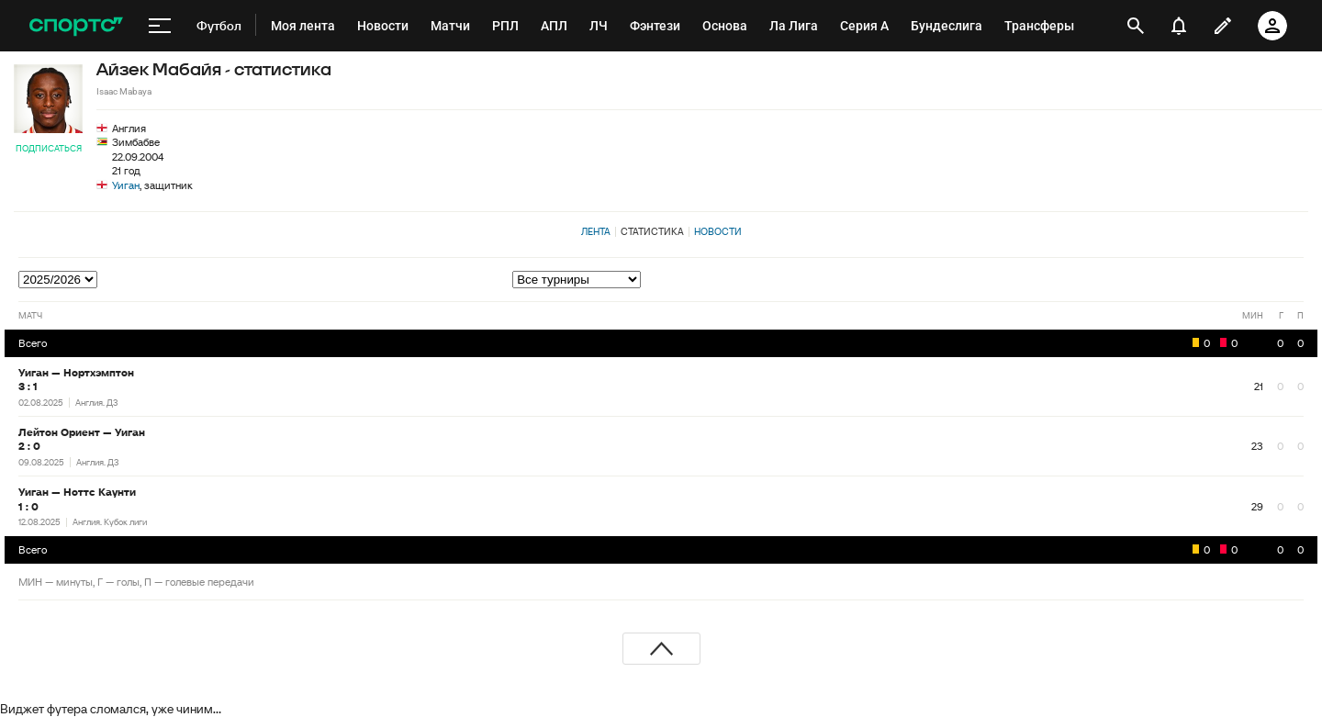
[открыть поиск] (1135, 26)
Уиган (126, 185)
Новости (718, 231)
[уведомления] (1179, 26)
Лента (596, 231)
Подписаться (49, 148)
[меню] (160, 26)
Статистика (652, 231)
